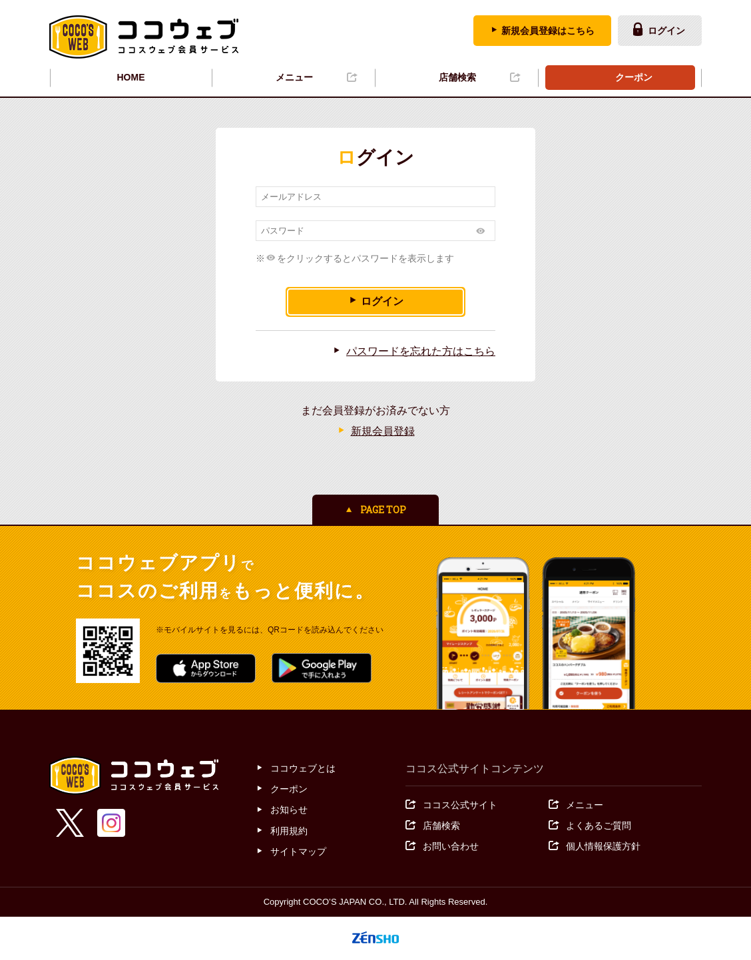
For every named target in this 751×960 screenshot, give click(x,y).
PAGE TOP (383, 509)
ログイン (666, 30)
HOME (131, 77)
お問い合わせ (451, 846)
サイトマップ (298, 851)
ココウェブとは (303, 768)
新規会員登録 (383, 431)
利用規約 (289, 831)
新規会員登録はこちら (548, 30)
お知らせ (289, 810)
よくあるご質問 (598, 825)
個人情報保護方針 (603, 846)
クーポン (633, 77)
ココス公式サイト (460, 805)
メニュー (294, 77)
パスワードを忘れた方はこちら (420, 351)
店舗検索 (457, 77)
